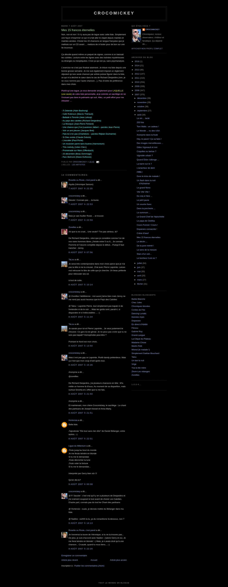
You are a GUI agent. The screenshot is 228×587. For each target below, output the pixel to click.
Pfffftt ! (140, 172)
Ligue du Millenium (77, 446)
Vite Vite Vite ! (143, 192)
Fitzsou (135, 328)
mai (139, 271)
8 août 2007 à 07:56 (81, 252)
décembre (142, 98)
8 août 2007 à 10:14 (81, 284)
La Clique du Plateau (141, 339)
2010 (137, 82)
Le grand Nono (143, 187)
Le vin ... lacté (143, 118)
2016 (137, 61)
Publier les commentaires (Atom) (89, 566)
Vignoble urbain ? (145, 155)
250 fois (140, 122)
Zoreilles (72, 227)
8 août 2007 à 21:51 (81, 413)
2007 (137, 94)
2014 (137, 65)
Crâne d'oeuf (142, 233)
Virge (134, 364)
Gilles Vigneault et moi (147, 147)
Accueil (94, 560)
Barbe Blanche (138, 299)
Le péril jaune (143, 200)
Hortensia (73, 420)
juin (139, 267)
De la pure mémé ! (145, 245)
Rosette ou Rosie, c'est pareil (82, 180)
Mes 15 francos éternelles (148, 237)
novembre (142, 102)
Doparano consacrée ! (147, 229)
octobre (141, 106)
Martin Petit (137, 346)
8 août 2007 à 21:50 (81, 394)
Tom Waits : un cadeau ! (148, 126)
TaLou (71, 259)
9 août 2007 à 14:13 (81, 523)
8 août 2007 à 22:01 (81, 438)
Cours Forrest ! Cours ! (147, 225)
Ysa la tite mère (139, 368)
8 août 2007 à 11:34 (81, 317)
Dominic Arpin (138, 317)
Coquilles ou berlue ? (146, 151)
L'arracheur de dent (145, 168)
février (140, 284)
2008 (137, 90)
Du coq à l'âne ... (144, 196)
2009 (137, 86)
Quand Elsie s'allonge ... (148, 159)
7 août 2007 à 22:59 (81, 220)
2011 (137, 78)
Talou (134, 357)
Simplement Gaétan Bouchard (145, 353)
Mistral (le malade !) (141, 349)
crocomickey (114, 13)
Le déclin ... (142, 241)
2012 (137, 74)
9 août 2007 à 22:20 (81, 549)
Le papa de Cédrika (146, 221)
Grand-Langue (138, 335)
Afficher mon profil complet (147, 49)
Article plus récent (69, 560)
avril (139, 275)
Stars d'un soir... (144, 254)
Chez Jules (137, 302)
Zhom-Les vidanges (141, 371)
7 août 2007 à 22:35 (81, 188)
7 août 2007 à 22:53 (81, 204)
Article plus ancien (118, 560)
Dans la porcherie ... (146, 208)
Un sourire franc (144, 204)
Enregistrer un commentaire (74, 555)
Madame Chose (139, 342)
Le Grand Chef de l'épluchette (150, 216)
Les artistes (78, 165)
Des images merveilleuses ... (150, 143)
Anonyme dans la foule (147, 135)
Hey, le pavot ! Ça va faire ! (149, 139)
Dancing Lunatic (139, 313)
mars (140, 280)
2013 (137, 69)
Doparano (136, 320)
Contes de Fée (138, 310)
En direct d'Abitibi (139, 324)
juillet (140, 263)
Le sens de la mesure (146, 250)
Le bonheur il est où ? (147, 258)
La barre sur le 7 (144, 164)
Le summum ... (143, 212)
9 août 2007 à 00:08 (81, 484)
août (139, 115)
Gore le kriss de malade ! (148, 176)
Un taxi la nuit (138, 360)
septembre (142, 110)
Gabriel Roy (137, 331)
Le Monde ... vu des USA (148, 130)
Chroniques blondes (141, 306)
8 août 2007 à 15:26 (81, 365)
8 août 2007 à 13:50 (81, 346)
